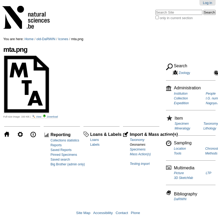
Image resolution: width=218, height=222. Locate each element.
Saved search (60, 159)
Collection (181, 98)
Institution (181, 93)
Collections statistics (64, 140)
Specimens (137, 149)
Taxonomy (137, 140)
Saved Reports (60, 150)
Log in (207, 3)
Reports (56, 145)
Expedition (181, 103)
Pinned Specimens (63, 155)
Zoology (184, 73)
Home (28, 39)
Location (180, 148)
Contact (122, 213)
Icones (63, 39)
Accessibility (103, 213)
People (211, 93)
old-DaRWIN (45, 39)
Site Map (83, 213)
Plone (135, 213)
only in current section (176, 18)
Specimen (182, 123)
